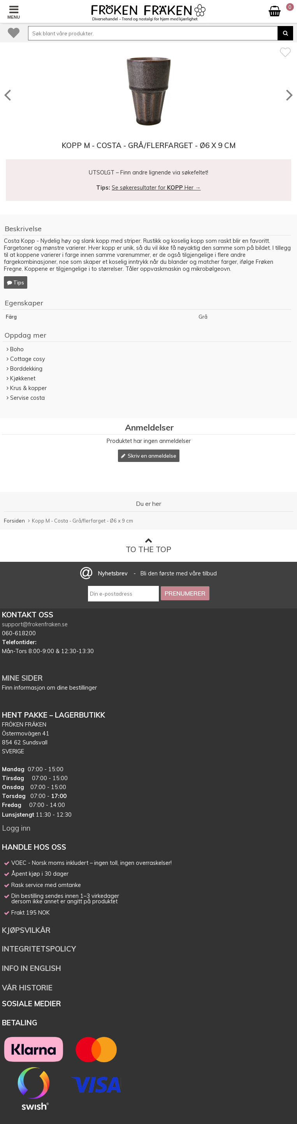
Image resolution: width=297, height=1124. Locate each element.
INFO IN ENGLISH (31, 968)
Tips (15, 282)
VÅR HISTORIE (27, 987)
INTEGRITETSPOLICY (39, 948)
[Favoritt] (285, 52)
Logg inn (16, 828)
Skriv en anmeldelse (148, 456)
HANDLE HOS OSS (34, 847)
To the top (148, 545)
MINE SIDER (22, 678)
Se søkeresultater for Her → (156, 187)
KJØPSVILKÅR (26, 930)
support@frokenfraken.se (35, 624)
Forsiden (14, 521)
